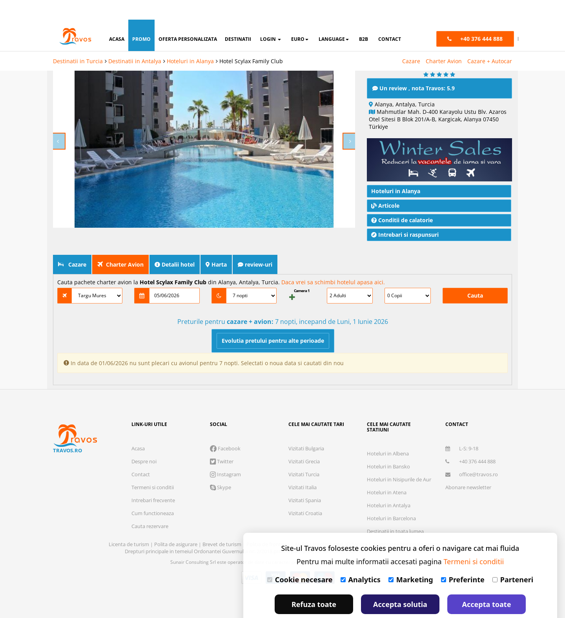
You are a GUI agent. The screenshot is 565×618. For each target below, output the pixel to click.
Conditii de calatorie (402, 200)
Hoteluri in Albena (388, 433)
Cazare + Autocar (489, 41)
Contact (140, 454)
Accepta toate (486, 584)
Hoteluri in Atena (386, 472)
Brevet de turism (222, 524)
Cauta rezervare (149, 506)
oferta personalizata (188, 19)
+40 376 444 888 (470, 441)
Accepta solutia (400, 584)
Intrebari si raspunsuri (405, 215)
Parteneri (512, 560)
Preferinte (463, 560)
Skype (220, 467)
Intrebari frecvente (153, 480)
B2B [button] (363, 19)
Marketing (410, 560)
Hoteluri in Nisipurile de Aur (399, 459)
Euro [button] (299, 19)
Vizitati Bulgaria (306, 428)
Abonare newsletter (468, 467)
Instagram (225, 454)
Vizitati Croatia (305, 493)
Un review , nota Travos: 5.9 (413, 68)
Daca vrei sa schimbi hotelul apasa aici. (333, 262)
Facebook (225, 428)
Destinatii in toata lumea (395, 511)
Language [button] (334, 19)
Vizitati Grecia (304, 441)
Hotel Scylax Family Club (251, 41)
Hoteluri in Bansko (388, 446)
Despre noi (144, 441)
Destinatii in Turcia (78, 41)
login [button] (270, 19)
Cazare (411, 41)
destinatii (238, 19)
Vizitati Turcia (303, 454)
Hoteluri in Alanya (190, 41)
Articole (385, 186)
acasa (116, 19)
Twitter (221, 441)
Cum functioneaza (152, 493)
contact (389, 19)
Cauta (475, 276)
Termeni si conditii (152, 467)
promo (141, 19)
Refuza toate (314, 584)
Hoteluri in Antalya (388, 485)
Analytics (361, 560)
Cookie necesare (300, 560)
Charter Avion (444, 41)
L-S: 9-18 (461, 428)
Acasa (138, 428)
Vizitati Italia (302, 467)
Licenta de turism (129, 524)
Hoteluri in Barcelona (391, 498)
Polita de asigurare (176, 524)
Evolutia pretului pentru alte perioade (273, 321)
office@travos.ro (471, 454)
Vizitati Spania (304, 480)
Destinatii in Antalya (134, 41)
